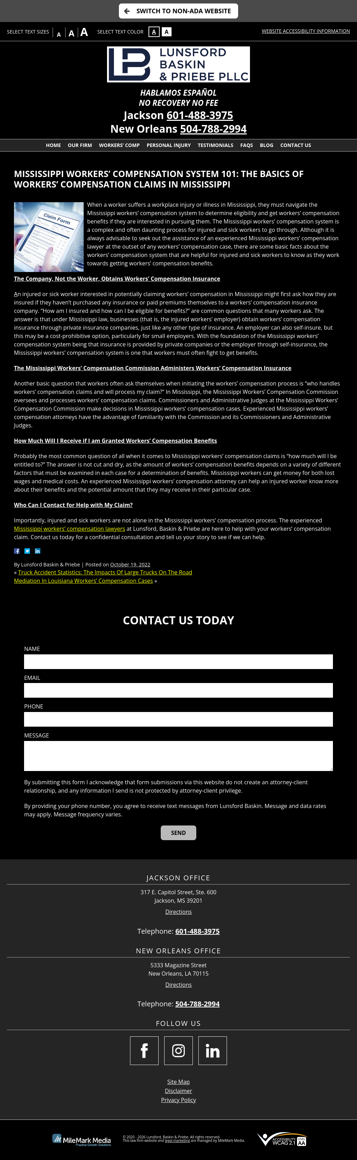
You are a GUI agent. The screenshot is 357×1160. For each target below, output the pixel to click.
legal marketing (177, 1140)
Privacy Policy (178, 1100)
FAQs (246, 145)
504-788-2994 (213, 129)
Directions (178, 912)
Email (32, 678)
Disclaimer (178, 1091)
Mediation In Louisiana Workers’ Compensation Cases (83, 581)
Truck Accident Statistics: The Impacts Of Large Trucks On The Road (105, 572)
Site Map (178, 1082)
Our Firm (80, 145)
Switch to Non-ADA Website (183, 11)
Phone (33, 706)
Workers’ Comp (119, 145)
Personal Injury (169, 145)
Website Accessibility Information (306, 31)
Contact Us (295, 145)
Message (36, 735)
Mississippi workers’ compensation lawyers (69, 529)
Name (32, 649)
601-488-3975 (200, 115)
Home (53, 145)
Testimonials (215, 145)
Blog (267, 145)
